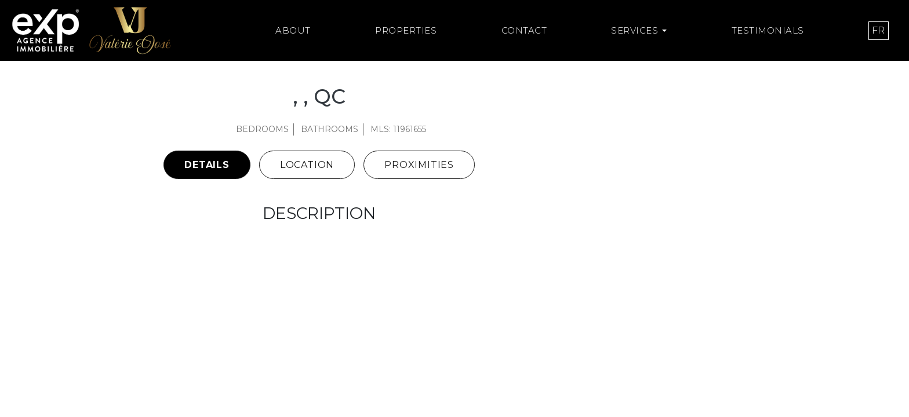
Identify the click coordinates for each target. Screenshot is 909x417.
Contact (524, 30)
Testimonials (768, 30)
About (293, 30)
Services (634, 30)
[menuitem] (878, 30)
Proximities (419, 164)
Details (207, 164)
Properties (406, 30)
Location (307, 164)
